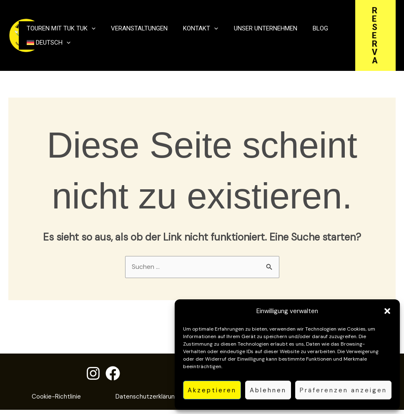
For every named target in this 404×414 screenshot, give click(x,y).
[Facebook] (112, 373)
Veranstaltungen (131, 24)
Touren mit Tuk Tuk (58, 24)
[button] (387, 311)
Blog (295, 24)
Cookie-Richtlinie (99, 397)
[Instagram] (93, 373)
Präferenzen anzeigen (343, 390)
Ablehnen (268, 390)
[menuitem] (46, 46)
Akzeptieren (212, 390)
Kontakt (186, 24)
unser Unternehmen (246, 24)
